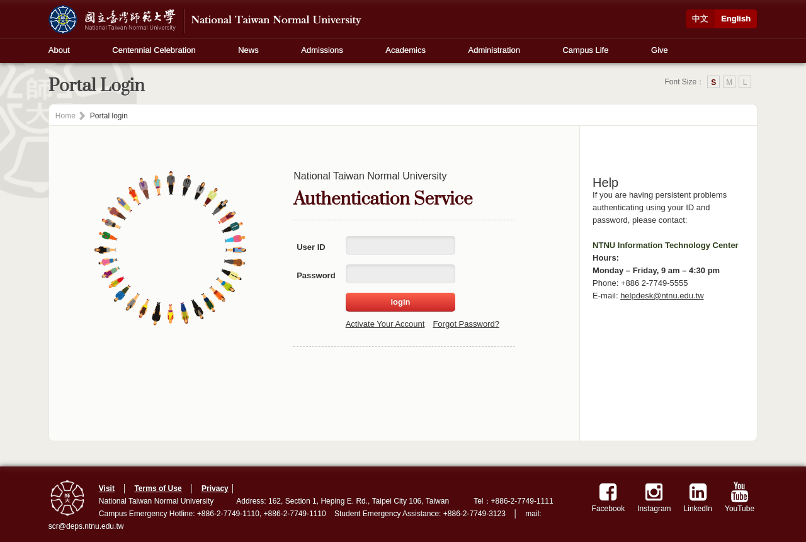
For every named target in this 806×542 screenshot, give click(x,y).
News (248, 50)
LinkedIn (698, 497)
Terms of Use (157, 488)
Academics (405, 50)
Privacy (215, 488)
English (736, 18)
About (59, 50)
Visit (107, 488)
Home (65, 115)
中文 (700, 18)
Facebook (608, 497)
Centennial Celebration (153, 50)
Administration (494, 50)
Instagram (654, 497)
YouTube (739, 497)
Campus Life (585, 50)
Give (659, 50)
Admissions (322, 50)
